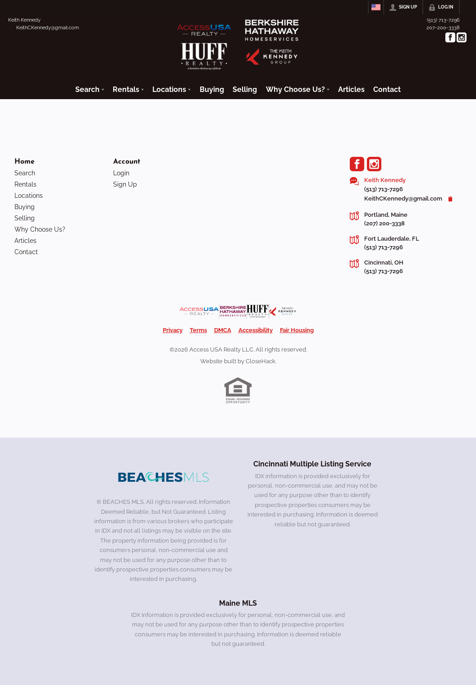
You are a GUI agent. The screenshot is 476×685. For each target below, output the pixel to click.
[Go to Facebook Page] (450, 37)
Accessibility (255, 330)
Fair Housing (297, 330)
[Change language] (376, 7)
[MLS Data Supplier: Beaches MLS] (163, 477)
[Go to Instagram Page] (462, 37)
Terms (198, 330)
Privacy (173, 330)
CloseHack (260, 361)
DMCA (222, 330)
